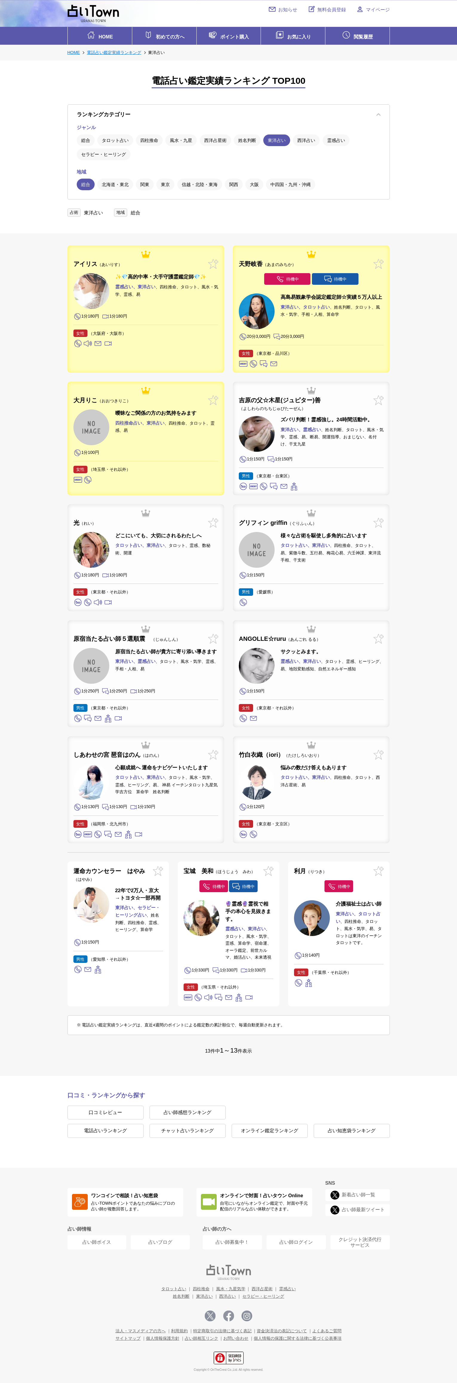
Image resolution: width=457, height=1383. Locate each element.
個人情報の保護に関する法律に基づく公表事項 (297, 1336)
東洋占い (277, 138)
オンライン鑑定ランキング (269, 1129)
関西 (233, 182)
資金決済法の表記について (282, 1329)
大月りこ (102, 398)
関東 (144, 182)
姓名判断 (247, 138)
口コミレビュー (105, 1110)
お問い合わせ (235, 1336)
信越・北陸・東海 (200, 182)
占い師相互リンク (201, 1336)
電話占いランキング (105, 1129)
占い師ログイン (296, 1240)
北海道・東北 (115, 182)
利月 (310, 869)
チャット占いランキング (187, 1129)
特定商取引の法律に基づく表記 (222, 1329)
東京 (165, 182)
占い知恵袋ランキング (352, 1129)
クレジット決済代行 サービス (359, 1240)
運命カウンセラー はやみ (109, 873)
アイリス (97, 262)
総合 (85, 138)
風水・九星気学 (230, 1287)
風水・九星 (181, 138)
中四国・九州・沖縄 (290, 182)
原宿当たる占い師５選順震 (126, 637)
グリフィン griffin (277, 521)
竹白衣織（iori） (280, 753)
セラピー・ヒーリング (103, 152)
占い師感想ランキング (187, 1110)
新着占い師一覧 (358, 1193)
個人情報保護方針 (162, 1336)
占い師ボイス (96, 1240)
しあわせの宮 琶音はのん (117, 753)
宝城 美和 (219, 869)
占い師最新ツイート (363, 1208)
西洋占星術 (215, 138)
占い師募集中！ (232, 1240)
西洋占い (306, 138)
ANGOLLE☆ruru (280, 637)
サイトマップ (128, 1336)
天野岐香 (267, 262)
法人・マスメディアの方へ (141, 1329)
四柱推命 (149, 138)
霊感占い (336, 138)
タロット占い (115, 138)
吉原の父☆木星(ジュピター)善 (279, 402)
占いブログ (160, 1240)
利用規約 (179, 1329)
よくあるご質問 (326, 1329)
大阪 (254, 182)
